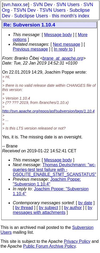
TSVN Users (52, 10)
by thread (24, 207)
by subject (48, 207)
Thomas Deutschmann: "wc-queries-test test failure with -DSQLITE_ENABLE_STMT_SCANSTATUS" (54, 170)
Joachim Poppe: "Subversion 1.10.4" (47, 181)
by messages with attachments (52, 210)
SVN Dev (42, 4)
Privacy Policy (77, 241)
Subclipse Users (31, 15)
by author (73, 207)
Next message (66, 44)
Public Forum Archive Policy (49, 246)
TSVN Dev (25, 10)
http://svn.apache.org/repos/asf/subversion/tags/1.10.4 (48, 111)
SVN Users (67, 4)
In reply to (63, 49)
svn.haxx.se (15, 4)
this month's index (70, 15)
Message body (58, 34)
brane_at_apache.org (63, 58)
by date (85, 203)
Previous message (30, 49)
